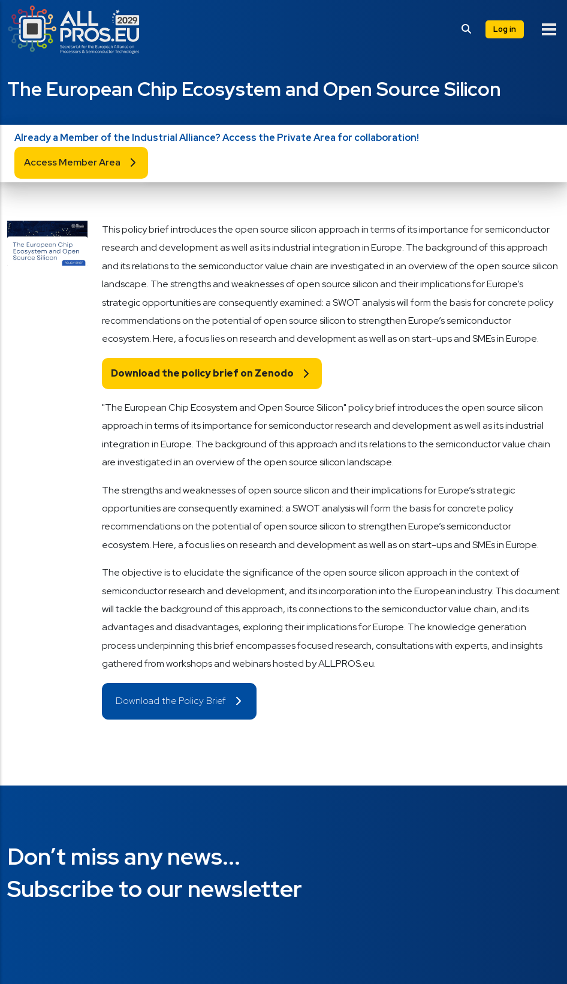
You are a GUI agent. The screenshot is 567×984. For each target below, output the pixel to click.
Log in (504, 29)
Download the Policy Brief (171, 700)
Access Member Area (72, 162)
